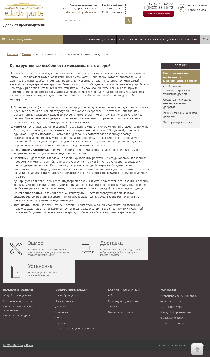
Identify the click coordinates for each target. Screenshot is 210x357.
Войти (111, 295)
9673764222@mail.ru (172, 318)
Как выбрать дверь (67, 295)
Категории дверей (17, 39)
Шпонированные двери (17, 301)
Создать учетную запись (123, 301)
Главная (12, 54)
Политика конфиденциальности (74, 328)
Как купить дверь (66, 301)
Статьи (26, 54)
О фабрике (93, 39)
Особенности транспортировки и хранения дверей (176, 90)
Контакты (191, 39)
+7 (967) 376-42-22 (170, 301)
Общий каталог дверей (17, 295)
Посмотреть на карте (173, 323)
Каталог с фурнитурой (16, 315)
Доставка (108, 39)
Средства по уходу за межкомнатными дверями (177, 103)
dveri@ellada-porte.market (82, 12)
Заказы (112, 306)
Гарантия (136, 39)
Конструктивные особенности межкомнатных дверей (180, 77)
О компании (179, 345)
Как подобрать (154, 39)
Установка (61, 312)
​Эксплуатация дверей (178, 122)
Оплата (122, 39)
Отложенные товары (120, 312)
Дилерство (174, 39)
